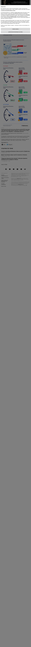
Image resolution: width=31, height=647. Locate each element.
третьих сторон (17, 12)
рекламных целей (13, 16)
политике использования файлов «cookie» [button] (8, 10)
